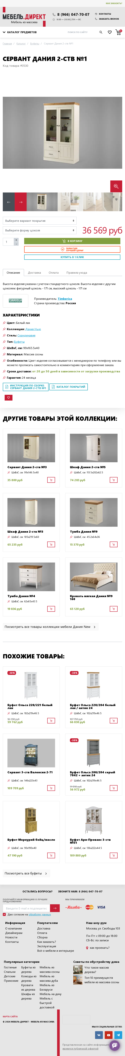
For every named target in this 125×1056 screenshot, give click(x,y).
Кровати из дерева (28, 987)
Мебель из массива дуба (49, 978)
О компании (13, 928)
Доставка (43, 928)
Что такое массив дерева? (91, 969)
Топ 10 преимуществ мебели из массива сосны (96, 979)
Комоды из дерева (28, 978)
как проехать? (98, 947)
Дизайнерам (13, 933)
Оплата (42, 933)
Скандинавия (26, 335)
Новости (11, 937)
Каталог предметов (20, 32)
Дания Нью (33, 329)
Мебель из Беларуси (47, 987)
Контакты (103, 13)
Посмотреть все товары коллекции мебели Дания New (50, 626)
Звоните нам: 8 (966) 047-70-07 (80, 891)
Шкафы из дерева (28, 996)
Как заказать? (114, 3)
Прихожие (11, 980)
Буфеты (19, 341)
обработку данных (40, 914)
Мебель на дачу (51, 994)
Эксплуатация (46, 946)
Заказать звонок (107, 18)
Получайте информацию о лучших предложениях (25, 900)
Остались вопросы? (37, 891)
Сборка (42, 937)
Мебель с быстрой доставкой (47, 1002)
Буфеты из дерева (28, 969)
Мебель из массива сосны (50, 969)
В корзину (72, 241)
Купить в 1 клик (72, 257)
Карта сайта (10, 1016)
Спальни (9, 972)
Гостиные (10, 967)
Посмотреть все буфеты (26, 873)
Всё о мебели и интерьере (55, 950)
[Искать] (100, 32)
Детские (9, 976)
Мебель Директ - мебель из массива (32, 1021)
